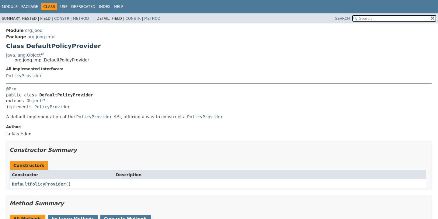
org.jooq (33, 30)
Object (34, 100)
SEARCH (342, 18)
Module (10, 7)
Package (29, 7)
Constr (61, 18)
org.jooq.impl (41, 36)
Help (118, 7)
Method (81, 18)
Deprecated (83, 7)
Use (64, 7)
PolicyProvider (24, 75)
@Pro (11, 88)
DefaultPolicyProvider (39, 184)
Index (105, 7)
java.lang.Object (23, 55)
